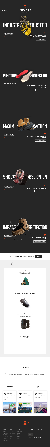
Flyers (11, 438)
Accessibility (19, 431)
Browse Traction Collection (40, 140)
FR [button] (5, 2)
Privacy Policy (19, 433)
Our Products (12, 433)
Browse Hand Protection (41, 39)
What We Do (5, 431)
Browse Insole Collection (40, 89)
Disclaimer (19, 435)
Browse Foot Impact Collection (40, 241)
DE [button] (7, 2)
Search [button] (25, 2)
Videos (11, 440)
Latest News (5, 439)
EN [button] (2, 2)
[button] (4, 10)
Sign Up (39, 256)
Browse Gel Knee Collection (40, 190)
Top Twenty (12, 431)
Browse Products (41, 264)
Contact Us (19, 437)
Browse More (40, 386)
